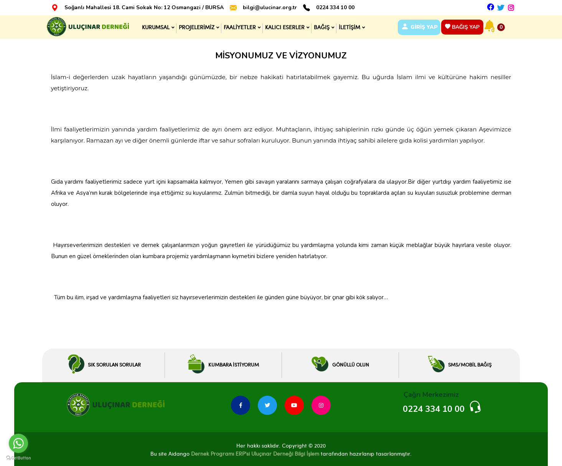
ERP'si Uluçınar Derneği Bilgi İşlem (276, 452)
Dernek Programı (212, 452)
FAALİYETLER (238, 26)
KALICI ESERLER (284, 26)
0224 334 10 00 (335, 7)
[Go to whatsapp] (18, 443)
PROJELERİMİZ (195, 26)
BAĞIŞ (320, 26)
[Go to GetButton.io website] (18, 458)
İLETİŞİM (348, 26)
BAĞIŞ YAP (464, 26)
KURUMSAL (154, 26)
